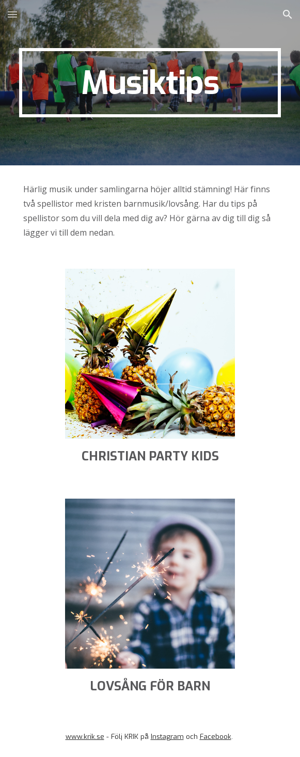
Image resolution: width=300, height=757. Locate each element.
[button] (12, 14)
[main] (150, 82)
